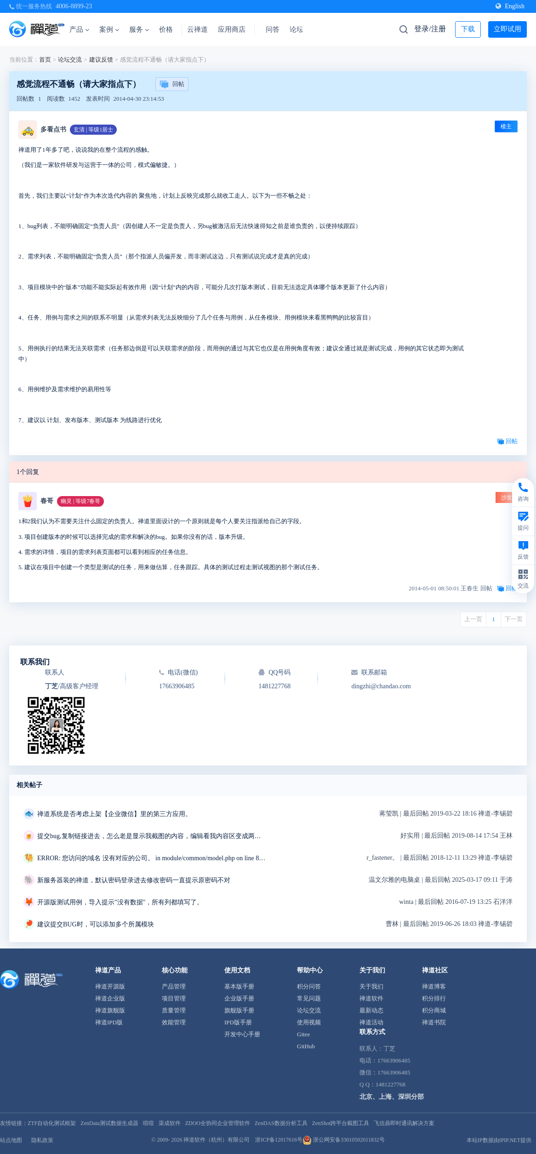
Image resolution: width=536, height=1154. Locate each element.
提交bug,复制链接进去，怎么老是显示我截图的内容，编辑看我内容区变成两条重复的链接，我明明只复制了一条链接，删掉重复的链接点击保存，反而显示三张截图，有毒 (152, 836)
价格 (166, 29)
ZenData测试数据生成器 (109, 1123)
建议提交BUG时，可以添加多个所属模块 (95, 924)
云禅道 (197, 29)
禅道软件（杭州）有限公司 (216, 1140)
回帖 (172, 84)
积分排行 (434, 998)
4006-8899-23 (74, 6)
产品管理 (174, 986)
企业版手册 (239, 998)
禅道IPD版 (109, 1022)
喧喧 (148, 1123)
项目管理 (174, 998)
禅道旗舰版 (110, 1010)
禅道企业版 (110, 998)
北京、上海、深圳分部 (391, 1096)
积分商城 (434, 1010)
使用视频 (309, 1022)
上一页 (473, 619)
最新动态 (371, 1010)
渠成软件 (170, 1123)
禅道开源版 (110, 986)
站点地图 (11, 1140)
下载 (468, 29)
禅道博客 (434, 986)
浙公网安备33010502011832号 (343, 1140)
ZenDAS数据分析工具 (281, 1123)
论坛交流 (70, 59)
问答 (272, 29)
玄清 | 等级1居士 (93, 129)
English (510, 6)
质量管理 (174, 1010)
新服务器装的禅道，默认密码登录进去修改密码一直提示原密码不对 (133, 880)
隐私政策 (42, 1140)
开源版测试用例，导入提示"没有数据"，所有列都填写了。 (120, 902)
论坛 (296, 29)
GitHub (306, 1046)
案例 (109, 29)
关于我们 (371, 986)
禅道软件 (371, 998)
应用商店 (231, 29)
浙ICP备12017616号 (278, 1140)
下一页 (514, 619)
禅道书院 (434, 1022)
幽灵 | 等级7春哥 (80, 501)
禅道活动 (371, 1022)
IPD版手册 (238, 1022)
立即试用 (507, 29)
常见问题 (309, 998)
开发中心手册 (242, 1034)
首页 (45, 59)
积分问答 (309, 986)
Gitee (303, 1034)
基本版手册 (239, 986)
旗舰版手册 (239, 1010)
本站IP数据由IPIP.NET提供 (499, 1140)
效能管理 (174, 1022)
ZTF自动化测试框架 (52, 1123)
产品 (79, 29)
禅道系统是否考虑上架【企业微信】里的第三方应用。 (114, 814)
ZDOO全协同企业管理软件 (217, 1123)
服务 (139, 29)
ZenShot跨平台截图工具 (341, 1123)
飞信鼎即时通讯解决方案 (404, 1123)
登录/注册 (429, 29)
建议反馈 (101, 59)
